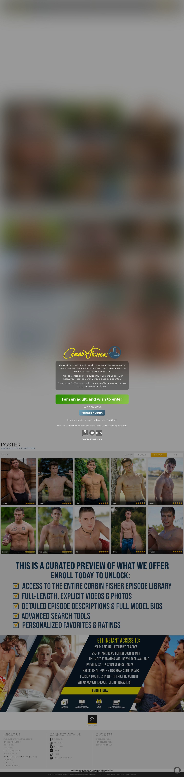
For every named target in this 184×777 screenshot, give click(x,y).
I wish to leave (92, 406)
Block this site (96, 439)
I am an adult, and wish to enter (92, 399)
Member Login (92, 412)
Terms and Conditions (106, 420)
